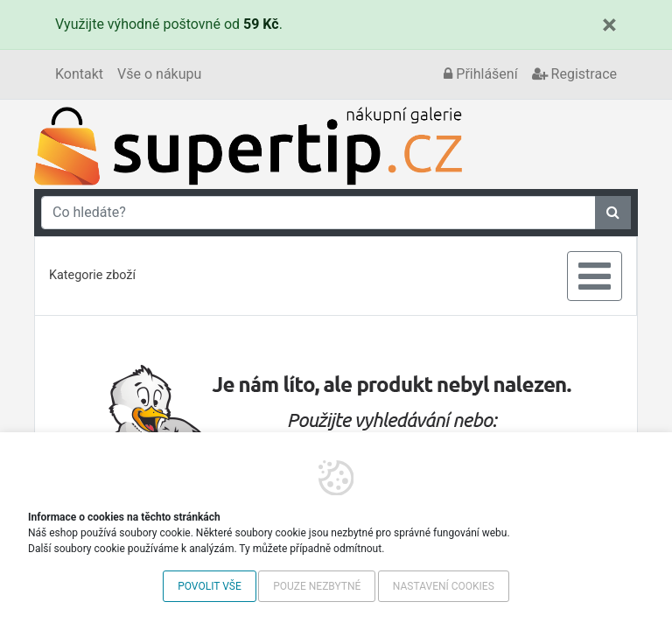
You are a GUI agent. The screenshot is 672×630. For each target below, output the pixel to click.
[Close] (609, 24)
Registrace (574, 74)
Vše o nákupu (159, 74)
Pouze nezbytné (316, 586)
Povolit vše (210, 586)
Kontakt (79, 74)
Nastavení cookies (443, 586)
